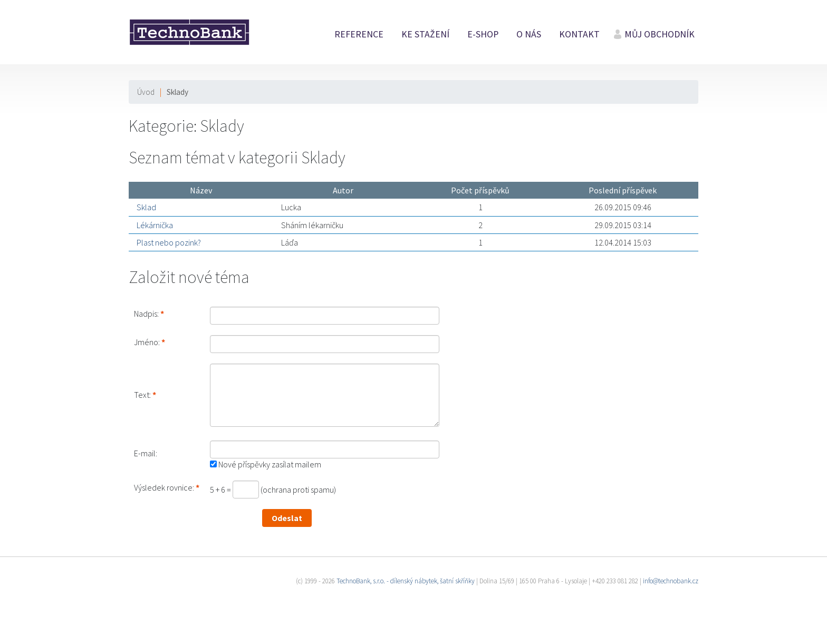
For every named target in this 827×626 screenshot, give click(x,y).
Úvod (146, 92)
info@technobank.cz (670, 580)
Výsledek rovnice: (164, 487)
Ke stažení (425, 34)
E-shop (482, 34)
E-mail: (145, 453)
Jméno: (147, 342)
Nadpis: (146, 313)
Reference (358, 34)
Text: (142, 394)
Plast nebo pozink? (169, 242)
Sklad (146, 207)
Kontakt (579, 34)
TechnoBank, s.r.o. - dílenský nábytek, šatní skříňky (405, 580)
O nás (528, 34)
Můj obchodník (659, 34)
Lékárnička (155, 225)
